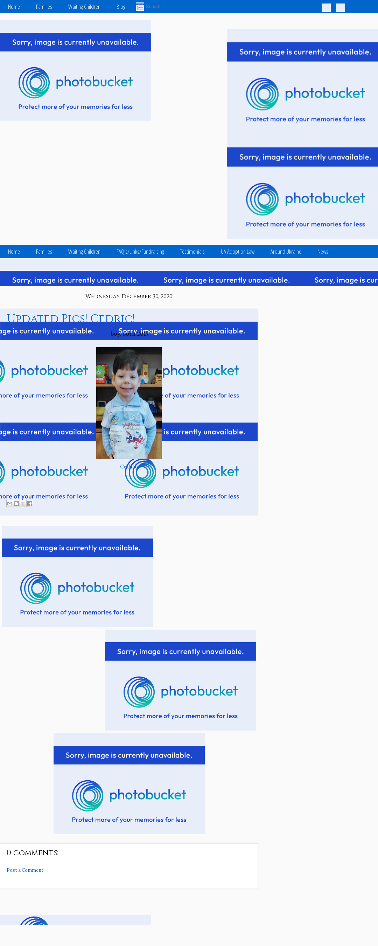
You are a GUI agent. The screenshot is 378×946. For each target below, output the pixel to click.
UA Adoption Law (237, 251)
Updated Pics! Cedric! (71, 319)
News (322, 251)
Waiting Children (84, 6)
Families (44, 6)
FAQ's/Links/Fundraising (140, 251)
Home (14, 6)
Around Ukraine (286, 251)
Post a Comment (25, 870)
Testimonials (192, 251)
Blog (121, 6)
